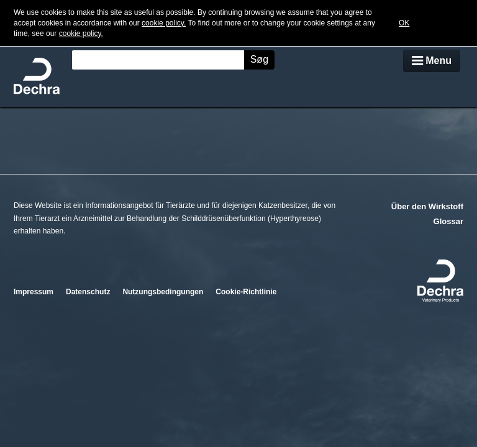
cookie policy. (164, 23)
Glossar (448, 221)
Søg (259, 59)
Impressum (33, 291)
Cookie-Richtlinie (246, 291)
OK (404, 23)
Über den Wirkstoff (427, 206)
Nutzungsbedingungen (162, 291)
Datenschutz (88, 291)
